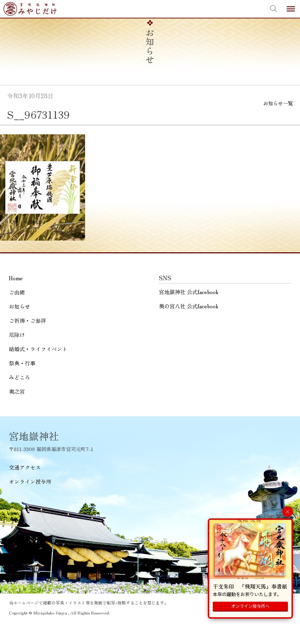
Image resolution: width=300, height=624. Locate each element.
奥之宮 (17, 391)
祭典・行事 (22, 363)
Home (16, 278)
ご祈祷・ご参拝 (27, 320)
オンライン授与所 (30, 481)
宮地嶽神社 (30, 9)
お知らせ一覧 (278, 103)
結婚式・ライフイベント (38, 349)
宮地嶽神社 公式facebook (188, 292)
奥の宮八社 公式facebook (188, 306)
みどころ (19, 377)
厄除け (17, 334)
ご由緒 (17, 292)
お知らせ (19, 306)
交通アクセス (25, 467)
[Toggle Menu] (291, 8)
